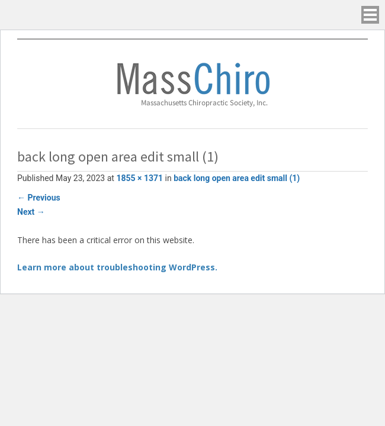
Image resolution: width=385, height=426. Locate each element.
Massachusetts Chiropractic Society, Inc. (192, 84)
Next (31, 212)
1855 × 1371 (139, 178)
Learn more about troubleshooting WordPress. (117, 267)
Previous (38, 197)
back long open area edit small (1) (237, 178)
